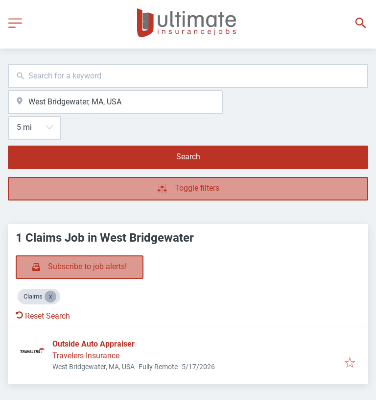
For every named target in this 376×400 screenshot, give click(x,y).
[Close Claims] (50, 296)
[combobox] (188, 76)
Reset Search (43, 316)
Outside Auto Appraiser (93, 344)
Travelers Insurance (85, 355)
